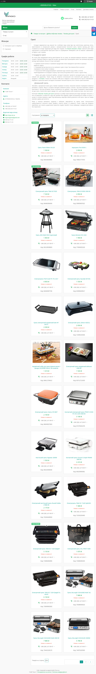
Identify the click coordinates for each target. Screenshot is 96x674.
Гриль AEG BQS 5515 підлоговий (46, 235)
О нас (72, 9)
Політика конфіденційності (59, 672)
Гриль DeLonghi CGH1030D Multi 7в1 (79, 592)
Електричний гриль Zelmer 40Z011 (79, 322)
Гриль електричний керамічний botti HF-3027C (46, 323)
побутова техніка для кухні (46, 93)
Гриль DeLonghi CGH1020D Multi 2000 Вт (46, 638)
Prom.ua (57, 670)
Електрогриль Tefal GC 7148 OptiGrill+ (79, 503)
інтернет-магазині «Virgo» (74, 48)
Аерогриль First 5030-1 (79, 147)
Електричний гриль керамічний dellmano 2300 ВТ (79, 367)
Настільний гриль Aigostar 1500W (46, 457)
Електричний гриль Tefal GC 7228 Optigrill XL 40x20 (46, 593)
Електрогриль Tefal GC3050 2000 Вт (79, 191)
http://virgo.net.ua (10, 115)
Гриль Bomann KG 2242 (79, 235)
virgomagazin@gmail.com (12, 117)
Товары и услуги (64, 9)
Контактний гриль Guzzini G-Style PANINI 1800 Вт (79, 458)
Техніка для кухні (68, 33)
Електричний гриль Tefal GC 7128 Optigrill (46, 549)
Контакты (78, 9)
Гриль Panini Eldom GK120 (46, 147)
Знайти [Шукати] (74, 27)
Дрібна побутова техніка (54, 33)
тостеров (41, 78)
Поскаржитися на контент (44, 672)
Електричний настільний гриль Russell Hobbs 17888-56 (46, 504)
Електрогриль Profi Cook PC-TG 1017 (46, 279)
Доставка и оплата (88, 9)
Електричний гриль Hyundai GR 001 (79, 279)
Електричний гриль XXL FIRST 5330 (79, 549)
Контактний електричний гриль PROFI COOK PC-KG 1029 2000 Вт (79, 413)
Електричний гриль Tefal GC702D (46, 191)
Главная (56, 9)
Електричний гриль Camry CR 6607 (46, 412)
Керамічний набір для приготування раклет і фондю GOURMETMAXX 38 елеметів (46, 367)
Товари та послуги (39, 33)
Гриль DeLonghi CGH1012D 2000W (79, 638)
